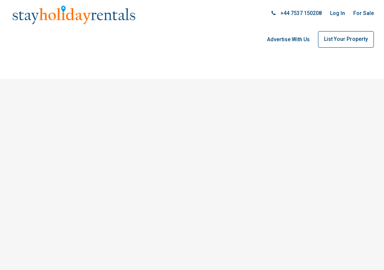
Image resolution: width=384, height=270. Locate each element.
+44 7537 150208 (297, 13)
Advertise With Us (288, 39)
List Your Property (346, 39)
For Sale (363, 13)
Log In (337, 13)
